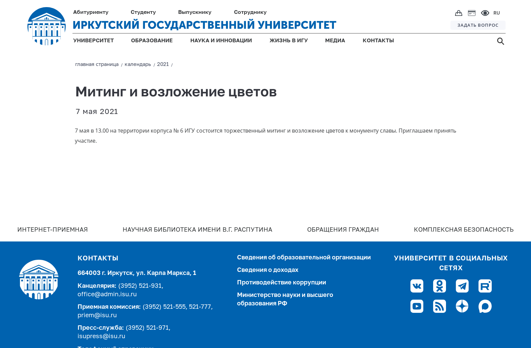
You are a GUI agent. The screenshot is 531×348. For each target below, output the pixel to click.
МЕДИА (335, 41)
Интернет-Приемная (52, 230)
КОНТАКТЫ (378, 41)
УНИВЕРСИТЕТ (93, 41)
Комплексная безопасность (464, 230)
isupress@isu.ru (101, 336)
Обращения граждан (343, 230)
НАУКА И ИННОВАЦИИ (221, 41)
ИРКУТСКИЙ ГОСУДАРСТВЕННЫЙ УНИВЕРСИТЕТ (204, 25)
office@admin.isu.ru (107, 295)
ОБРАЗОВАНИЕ (152, 41)
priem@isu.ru (97, 315)
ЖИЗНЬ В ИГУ (289, 41)
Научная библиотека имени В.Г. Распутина (197, 230)
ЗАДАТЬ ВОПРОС (478, 25)
